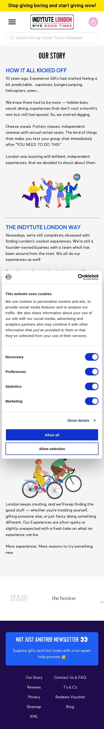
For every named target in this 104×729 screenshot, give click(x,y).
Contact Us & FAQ (70, 677)
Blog (70, 706)
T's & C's (70, 687)
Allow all (52, 435)
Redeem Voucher (70, 696)
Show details (78, 420)
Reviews (34, 687)
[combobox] (52, 37)
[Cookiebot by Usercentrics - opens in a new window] (78, 277)
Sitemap (34, 706)
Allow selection (52, 449)
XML (34, 716)
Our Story (34, 677)
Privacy (34, 696)
